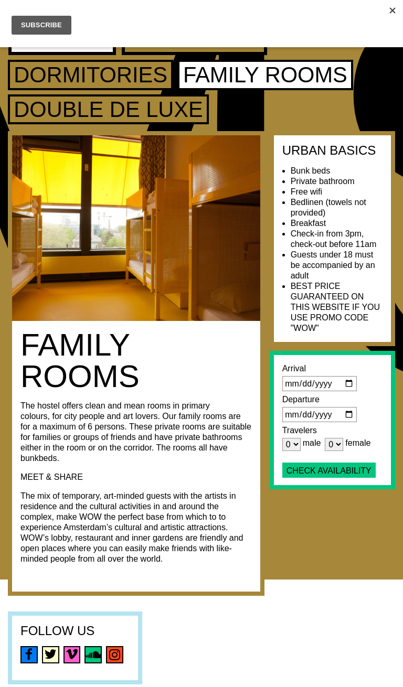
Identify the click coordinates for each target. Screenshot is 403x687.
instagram (114, 654)
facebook (29, 654)
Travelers (299, 430)
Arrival (294, 368)
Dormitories (90, 74)
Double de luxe (108, 109)
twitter (50, 654)
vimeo (72, 654)
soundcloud (93, 654)
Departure (301, 399)
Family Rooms (265, 74)
